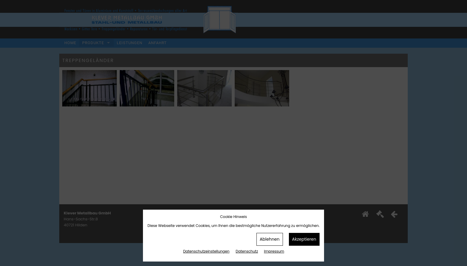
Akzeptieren (304, 239)
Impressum (274, 251)
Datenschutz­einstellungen (206, 251)
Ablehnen (270, 239)
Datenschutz (247, 251)
